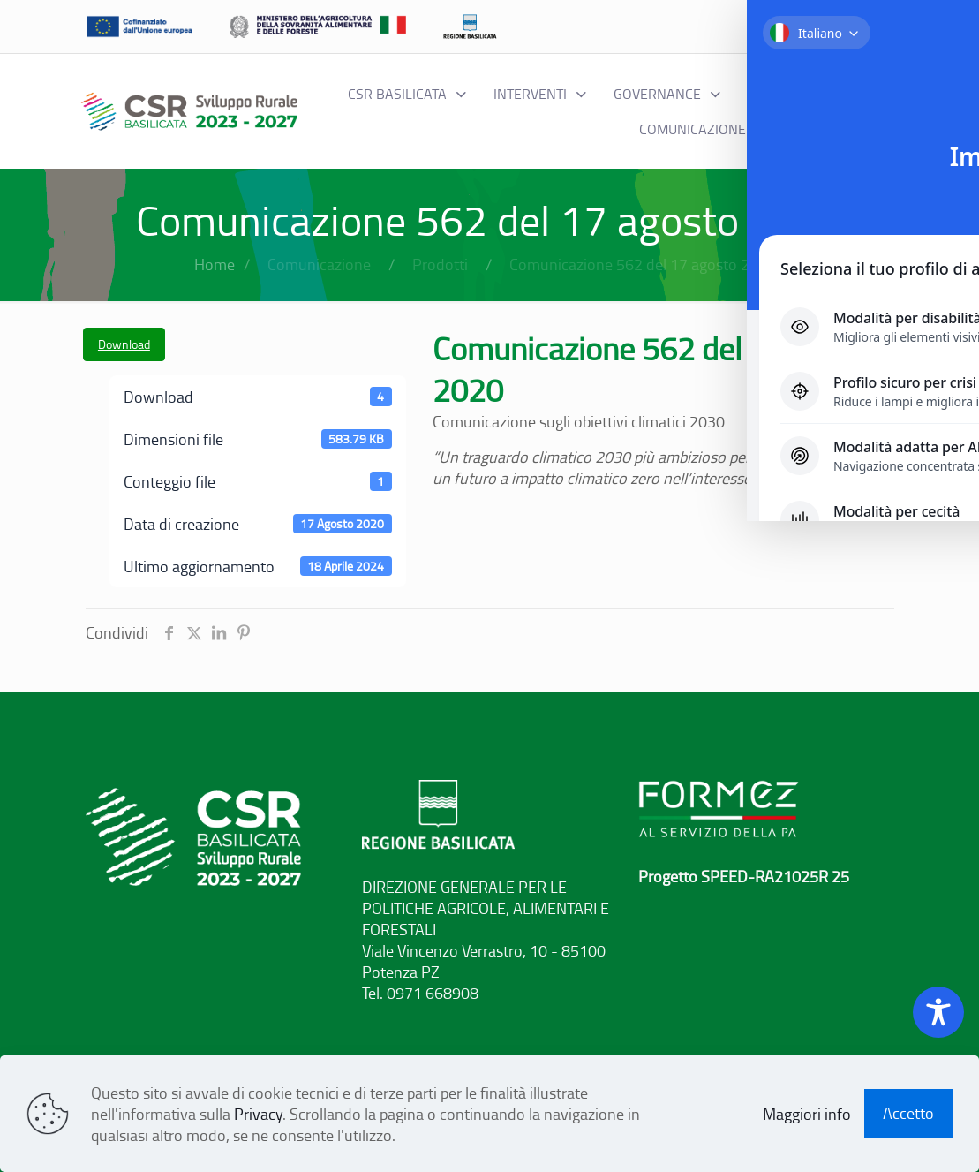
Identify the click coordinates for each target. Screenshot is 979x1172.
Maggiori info (807, 1113)
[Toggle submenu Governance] (667, 93)
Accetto (908, 1112)
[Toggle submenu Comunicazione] (702, 129)
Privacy (258, 1113)
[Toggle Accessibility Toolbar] (938, 1012)
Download (124, 344)
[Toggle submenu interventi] (540, 93)
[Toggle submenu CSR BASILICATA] (407, 93)
